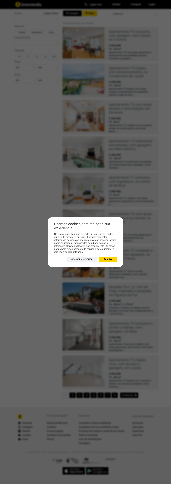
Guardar (107, 259)
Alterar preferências (82, 259)
